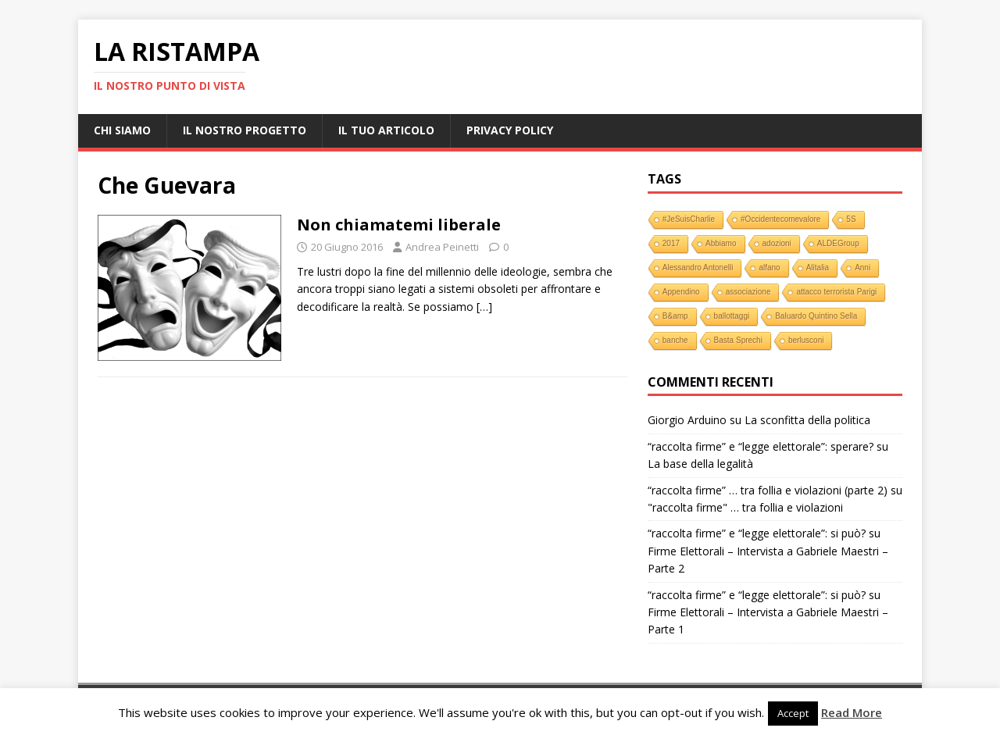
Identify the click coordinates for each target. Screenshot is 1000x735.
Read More (851, 712)
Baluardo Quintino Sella (816, 316)
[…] (484, 306)
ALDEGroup (838, 243)
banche (675, 340)
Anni (862, 267)
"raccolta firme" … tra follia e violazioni (745, 507)
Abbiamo (720, 243)
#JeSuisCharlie (688, 219)
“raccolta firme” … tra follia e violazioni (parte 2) (768, 490)
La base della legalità (700, 463)
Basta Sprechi (738, 340)
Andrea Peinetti (442, 247)
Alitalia (817, 267)
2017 (671, 243)
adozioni (776, 243)
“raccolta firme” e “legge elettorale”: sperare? (760, 446)
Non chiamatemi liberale (399, 224)
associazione (748, 291)
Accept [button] (793, 713)
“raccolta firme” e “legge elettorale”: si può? (757, 533)
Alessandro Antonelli (698, 267)
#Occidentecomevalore (780, 219)
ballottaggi (732, 316)
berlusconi (806, 340)
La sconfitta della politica (807, 419)
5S (850, 219)
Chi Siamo (122, 130)
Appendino (681, 291)
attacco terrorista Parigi (836, 291)
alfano (769, 267)
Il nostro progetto (244, 130)
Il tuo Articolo (386, 130)
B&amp (675, 316)
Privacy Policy (509, 130)
